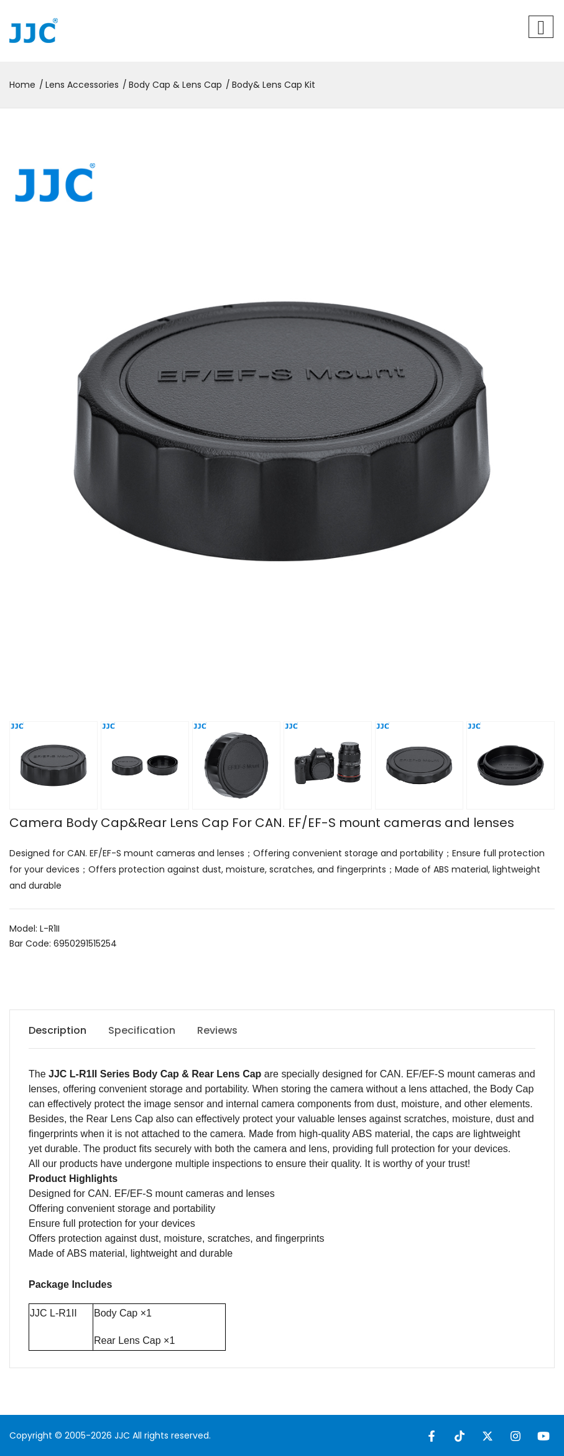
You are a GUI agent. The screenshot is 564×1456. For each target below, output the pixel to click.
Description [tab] (57, 1030)
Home (22, 84)
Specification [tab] (141, 1030)
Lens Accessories (82, 84)
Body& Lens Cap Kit (273, 84)
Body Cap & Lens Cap (175, 84)
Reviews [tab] (217, 1030)
